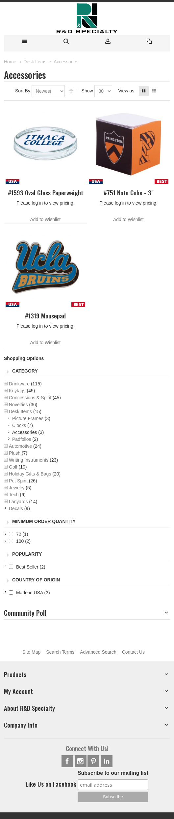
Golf (13, 467)
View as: (127, 90)
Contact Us (133, 652)
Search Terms (60, 652)
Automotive (20, 446)
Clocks (19, 425)
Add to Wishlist (45, 219)
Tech (14, 494)
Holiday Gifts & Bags (30, 473)
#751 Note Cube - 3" (128, 192)
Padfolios (21, 439)
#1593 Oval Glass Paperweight (45, 192)
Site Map (31, 652)
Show (87, 90)
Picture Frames (27, 418)
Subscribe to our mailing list (113, 773)
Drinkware (19, 383)
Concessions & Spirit (30, 397)
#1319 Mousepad (45, 315)
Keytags (17, 390)
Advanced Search (98, 652)
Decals (16, 508)
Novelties (18, 404)
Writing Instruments (28, 460)
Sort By (22, 90)
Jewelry (16, 487)
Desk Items (20, 411)
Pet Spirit (18, 480)
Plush (14, 453)
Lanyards (18, 501)
